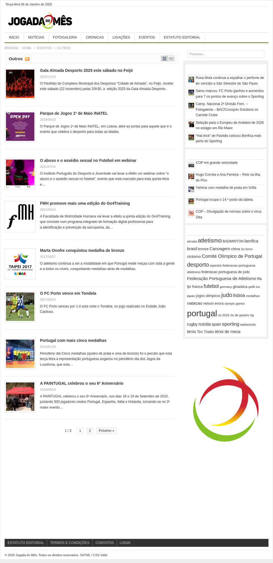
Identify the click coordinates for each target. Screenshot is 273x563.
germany (226, 286)
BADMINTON (233, 241)
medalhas (253, 296)
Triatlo (209, 332)
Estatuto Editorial (182, 37)
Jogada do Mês (47, 20)
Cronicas (95, 37)
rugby (192, 324)
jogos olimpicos (208, 296)
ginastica (240, 286)
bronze (203, 249)
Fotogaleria (65, 37)
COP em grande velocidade (217, 163)
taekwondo (248, 324)
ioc (258, 286)
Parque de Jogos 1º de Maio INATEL (74, 113)
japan (191, 296)
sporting (230, 324)
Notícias (36, 37)
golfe (251, 286)
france (197, 286)
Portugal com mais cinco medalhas (73, 340)
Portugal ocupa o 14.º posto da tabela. (225, 200)
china (235, 249)
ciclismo (194, 256)
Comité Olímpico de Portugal (232, 256)
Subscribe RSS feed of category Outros (27, 58)
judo (226, 295)
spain (216, 324)
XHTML (85, 555)
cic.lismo (247, 249)
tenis (191, 331)
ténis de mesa (227, 331)
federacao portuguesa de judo (225, 272)
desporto (198, 264)
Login (125, 543)
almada (192, 241)
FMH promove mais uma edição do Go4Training (85, 203)
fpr (189, 287)
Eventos (147, 37)
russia (204, 324)
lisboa (239, 295)
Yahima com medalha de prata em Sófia (226, 188)
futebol (211, 286)
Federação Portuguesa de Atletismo (221, 278)
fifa (259, 279)
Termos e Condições (69, 543)
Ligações (121, 37)
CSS (96, 555)
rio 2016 (223, 315)
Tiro (200, 332)
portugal (202, 313)
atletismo (210, 240)
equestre (216, 265)
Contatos (104, 543)
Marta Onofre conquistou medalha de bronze (82, 250)
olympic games (234, 303)
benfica (251, 240)
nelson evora (213, 303)
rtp (252, 315)
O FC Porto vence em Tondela (68, 293)
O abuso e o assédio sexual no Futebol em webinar (88, 160)
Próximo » (106, 431)
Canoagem (219, 248)
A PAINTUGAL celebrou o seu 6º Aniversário (81, 383)
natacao (194, 303)
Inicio (14, 37)
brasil (192, 248)
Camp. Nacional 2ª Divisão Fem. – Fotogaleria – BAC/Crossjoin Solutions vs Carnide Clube (227, 109)
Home (27, 48)
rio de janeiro (239, 315)
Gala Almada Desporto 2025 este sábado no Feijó (86, 70)
